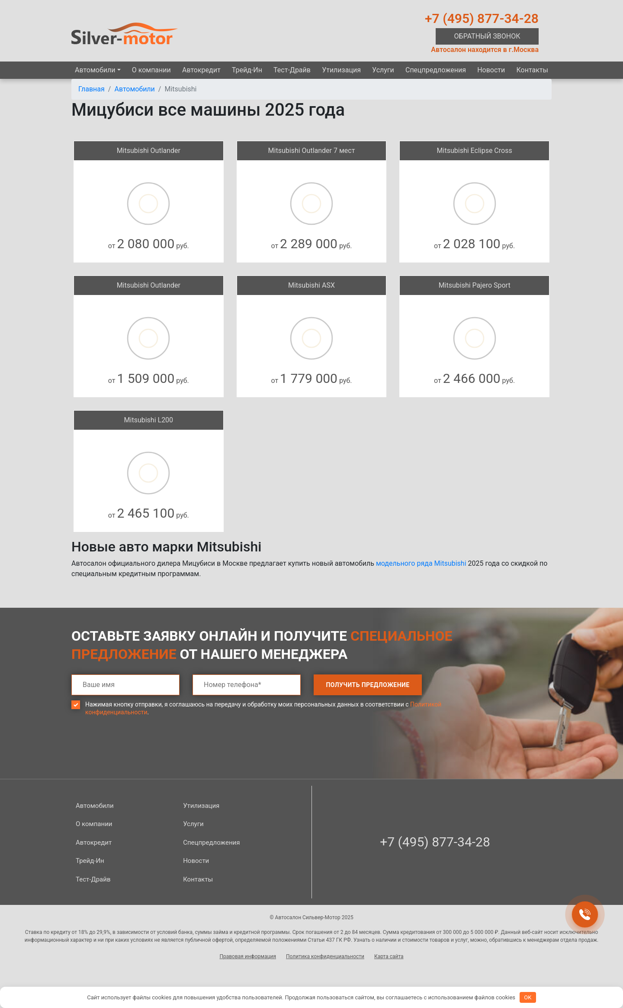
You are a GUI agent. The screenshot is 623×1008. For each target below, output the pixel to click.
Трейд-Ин (247, 70)
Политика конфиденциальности (325, 956)
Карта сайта (389, 956)
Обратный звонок (487, 36)
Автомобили (95, 70)
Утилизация (341, 70)
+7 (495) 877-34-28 (482, 18)
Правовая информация (247, 956)
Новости (491, 70)
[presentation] (137, 753)
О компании (151, 70)
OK (527, 997)
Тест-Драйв (292, 70)
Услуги (383, 70)
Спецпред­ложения (435, 70)
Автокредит (201, 70)
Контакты (532, 70)
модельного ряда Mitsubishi (421, 563)
